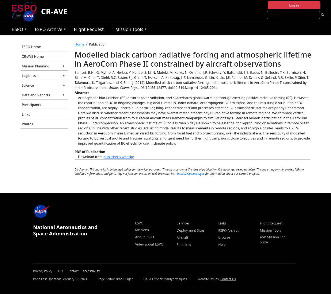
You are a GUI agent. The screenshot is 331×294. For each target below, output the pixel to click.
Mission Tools (130, 30)
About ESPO (144, 237)
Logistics (43, 76)
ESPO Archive (49, 30)
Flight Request (89, 29)
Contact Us (228, 279)
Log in (294, 5)
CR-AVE (54, 11)
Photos (27, 124)
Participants (31, 104)
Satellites (184, 244)
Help (222, 244)
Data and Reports (43, 96)
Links (26, 114)
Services (183, 223)
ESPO (18, 30)
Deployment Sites (190, 230)
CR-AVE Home (33, 56)
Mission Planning (43, 67)
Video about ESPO (149, 244)
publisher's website (118, 156)
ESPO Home (31, 46)
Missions (142, 230)
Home (79, 44)
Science (43, 86)
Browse (224, 237)
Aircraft (182, 237)
